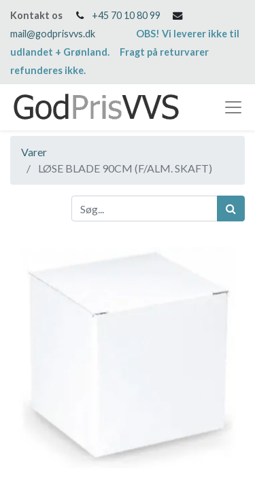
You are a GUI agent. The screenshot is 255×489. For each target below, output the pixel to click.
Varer (34, 151)
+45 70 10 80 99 (126, 15)
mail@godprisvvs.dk (52, 33)
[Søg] (231, 208)
